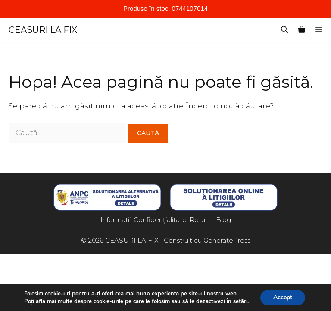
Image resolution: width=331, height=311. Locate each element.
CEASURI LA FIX (43, 30)
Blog (223, 220)
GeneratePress (226, 240)
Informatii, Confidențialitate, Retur (153, 220)
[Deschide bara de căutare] (284, 30)
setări (240, 301)
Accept (282, 297)
